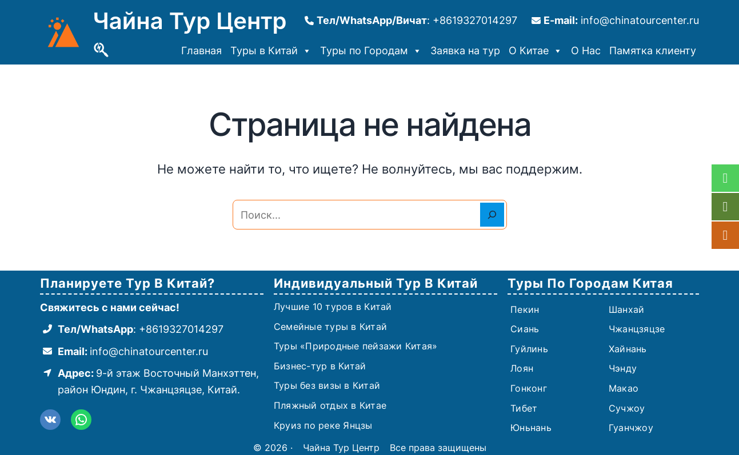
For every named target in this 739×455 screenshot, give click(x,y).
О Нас (586, 51)
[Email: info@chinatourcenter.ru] (124, 352)
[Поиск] (101, 50)
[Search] (492, 215)
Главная (201, 51)
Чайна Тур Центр (190, 21)
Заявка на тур (465, 51)
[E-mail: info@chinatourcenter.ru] (615, 21)
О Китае (535, 50)
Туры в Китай (270, 50)
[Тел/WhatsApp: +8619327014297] (131, 329)
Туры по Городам (371, 50)
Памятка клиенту (652, 51)
